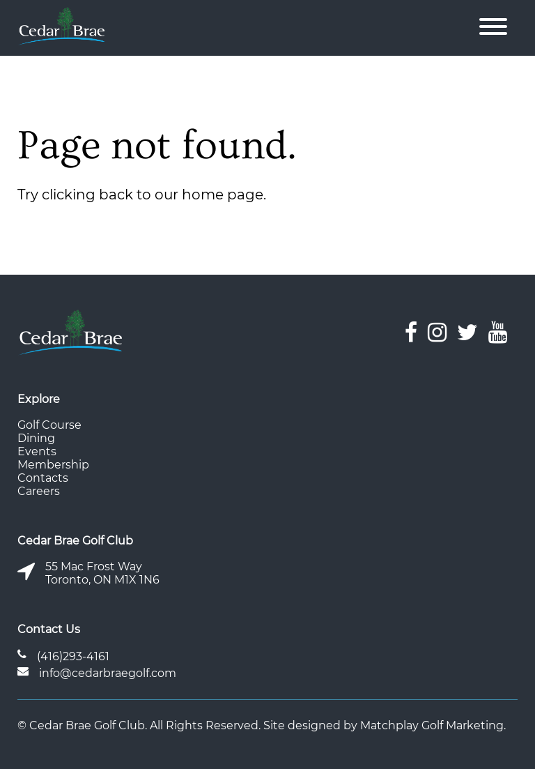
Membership (53, 464)
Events (36, 451)
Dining (36, 438)
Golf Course (49, 425)
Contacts (42, 478)
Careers (38, 491)
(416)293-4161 (73, 656)
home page (222, 194)
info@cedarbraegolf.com (107, 673)
